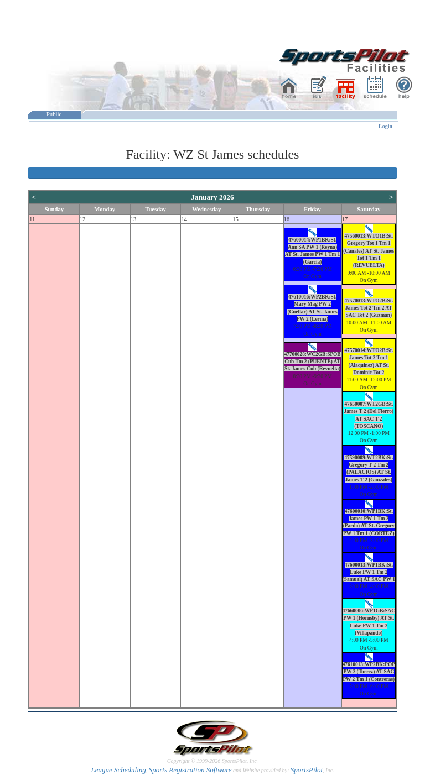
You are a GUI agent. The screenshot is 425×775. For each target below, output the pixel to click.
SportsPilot (307, 770)
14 (184, 219)
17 (345, 219)
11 (32, 219)
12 (83, 219)
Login (385, 126)
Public (54, 114)
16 (287, 219)
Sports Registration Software (190, 770)
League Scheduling (118, 770)
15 (235, 219)
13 (134, 219)
